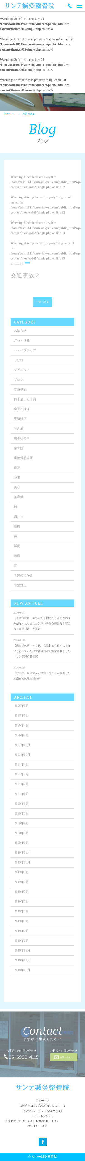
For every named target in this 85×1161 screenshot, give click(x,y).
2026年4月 (22, 728)
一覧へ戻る (42, 305)
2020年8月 (22, 806)
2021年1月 (22, 796)
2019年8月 (22, 885)
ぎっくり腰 (22, 343)
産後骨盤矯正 (23, 460)
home (7, 113)
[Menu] (79, 6)
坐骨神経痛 (22, 412)
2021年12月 (22, 747)
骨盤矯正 (20, 588)
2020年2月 (22, 836)
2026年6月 (22, 708)
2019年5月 (22, 914)
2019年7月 (22, 894)
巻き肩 (18, 431)
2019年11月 (22, 855)
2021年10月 (22, 757)
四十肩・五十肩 (25, 402)
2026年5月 (22, 718)
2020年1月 (22, 845)
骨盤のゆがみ (23, 578)
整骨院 (18, 451)
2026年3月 (22, 738)
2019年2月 (22, 933)
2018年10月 (22, 973)
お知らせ (20, 333)
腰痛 (17, 529)
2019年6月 (22, 904)
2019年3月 (22, 924)
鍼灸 (17, 549)
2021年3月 (22, 777)
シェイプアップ (25, 353)
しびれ (18, 363)
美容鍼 (18, 500)
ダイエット (22, 372)
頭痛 (17, 558)
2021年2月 (22, 787)
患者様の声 (22, 441)
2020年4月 (22, 826)
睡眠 (17, 480)
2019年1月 (22, 943)
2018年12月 (22, 953)
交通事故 (20, 392)
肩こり (18, 519)
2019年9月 (22, 875)
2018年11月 (22, 963)
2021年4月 (22, 767)
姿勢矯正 (20, 421)
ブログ (18, 382)
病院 (17, 470)
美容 (17, 490)
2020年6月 (22, 816)
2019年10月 (22, 865)
